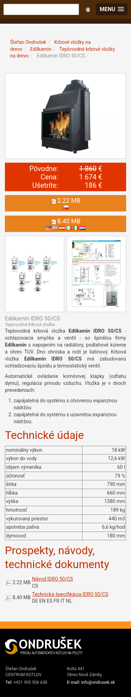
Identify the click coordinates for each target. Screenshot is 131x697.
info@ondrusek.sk (98, 682)
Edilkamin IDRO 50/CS (61, 56)
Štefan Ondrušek (28, 42)
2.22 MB (22, 582)
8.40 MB (22, 597)
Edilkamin (40, 49)
